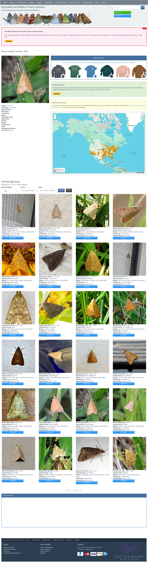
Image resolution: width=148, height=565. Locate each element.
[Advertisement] (74, 512)
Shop (96, 2)
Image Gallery (48, 2)
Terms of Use (36, 540)
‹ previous (68, 490)
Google (133, 172)
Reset (69, 190)
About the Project (8, 547)
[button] (5, 79)
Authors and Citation (9, 549)
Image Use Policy (58, 540)
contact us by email (135, 105)
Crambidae (10, 106)
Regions (39, 2)
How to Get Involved (46, 547)
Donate (103, 2)
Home (5, 2)
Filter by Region (6, 187)
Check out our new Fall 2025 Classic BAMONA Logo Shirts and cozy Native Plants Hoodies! (98, 62)
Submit (61, 190)
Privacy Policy (46, 540)
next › (81, 490)
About (12, 2)
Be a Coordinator (45, 549)
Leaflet (123, 172)
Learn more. (89, 549)
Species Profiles (74, 2)
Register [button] (118, 16)
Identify (31, 2)
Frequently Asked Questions (11, 553)
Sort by (22, 187)
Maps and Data (61, 2)
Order (40, 187)
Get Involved (21, 2)
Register (42, 553)
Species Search (87, 2)
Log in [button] (118, 12)
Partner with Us (45, 551)
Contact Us (69, 540)
